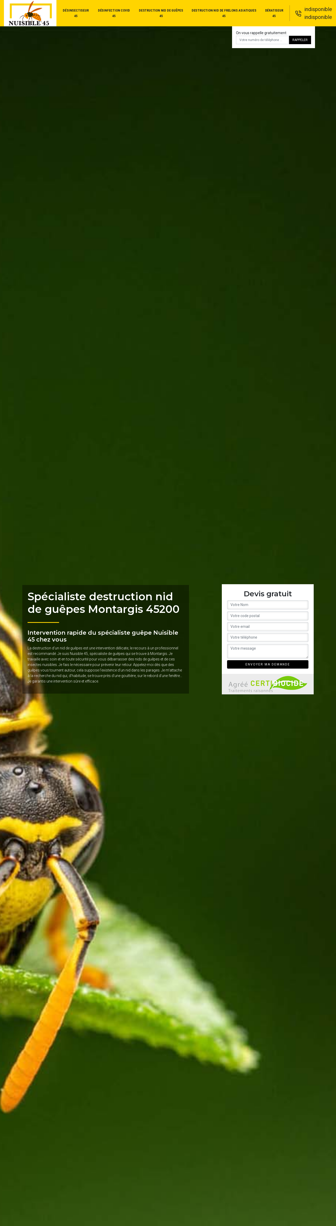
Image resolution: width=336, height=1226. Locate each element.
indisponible (318, 9)
